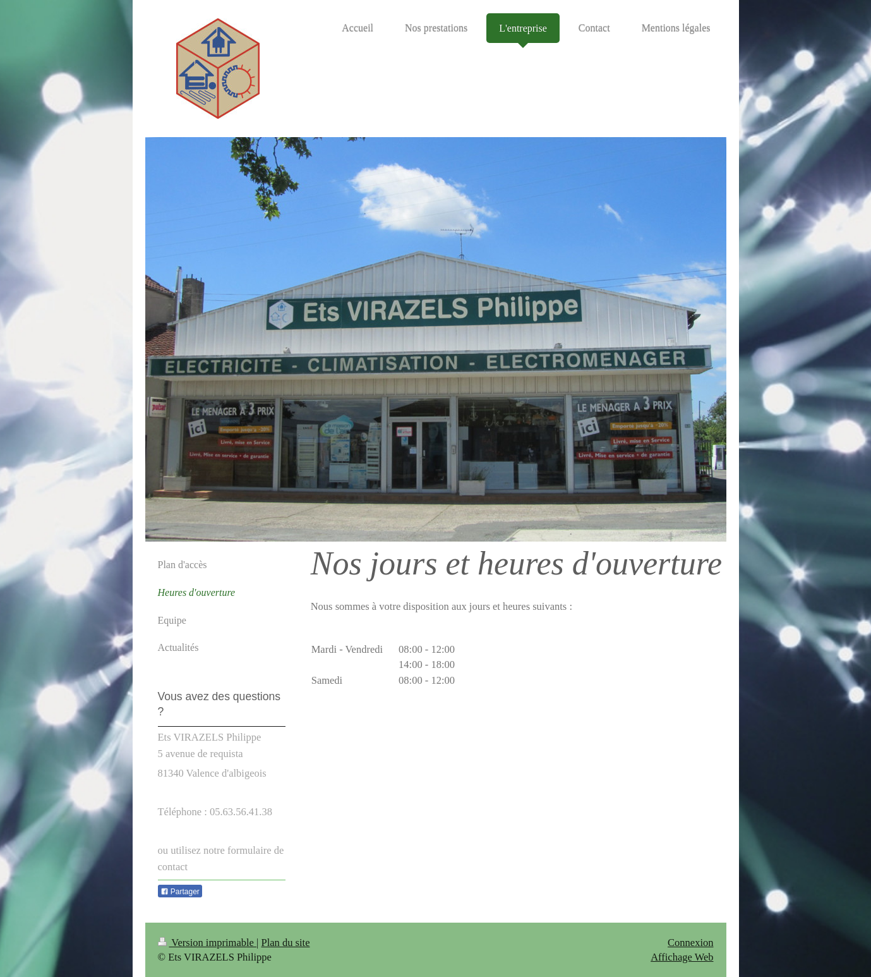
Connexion (690, 943)
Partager (180, 891)
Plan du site (285, 943)
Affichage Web (682, 957)
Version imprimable (207, 943)
